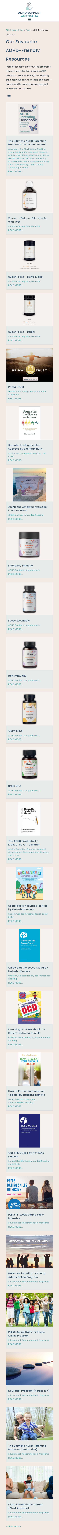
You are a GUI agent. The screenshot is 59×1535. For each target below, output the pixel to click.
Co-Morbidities (28, 149)
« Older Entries (13, 1526)
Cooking (41, 149)
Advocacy (13, 149)
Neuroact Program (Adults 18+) (29, 1390)
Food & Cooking (16, 226)
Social (39, 164)
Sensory (24, 164)
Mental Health (25, 975)
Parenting (41, 158)
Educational (14, 1222)
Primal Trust (16, 387)
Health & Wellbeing (18, 391)
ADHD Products (16, 570)
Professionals (15, 161)
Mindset (20, 158)
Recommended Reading (36, 161)
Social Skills (14, 1164)
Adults (11, 453)
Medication (35, 155)
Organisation (15, 852)
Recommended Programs (35, 1222)
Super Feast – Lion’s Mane (25, 277)
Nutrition (30, 158)
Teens (25, 167)
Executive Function (18, 152)
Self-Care (13, 164)
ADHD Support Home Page (18, 30)
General (33, 152)
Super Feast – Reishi (21, 332)
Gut (10, 155)
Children (12, 515)
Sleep (32, 164)
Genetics (44, 152)
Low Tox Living (20, 155)
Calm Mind (15, 731)
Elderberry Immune (20, 565)
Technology (14, 167)
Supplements (33, 226)
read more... (15, 171)
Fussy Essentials (19, 620)
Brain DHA (14, 786)
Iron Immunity (17, 675)
